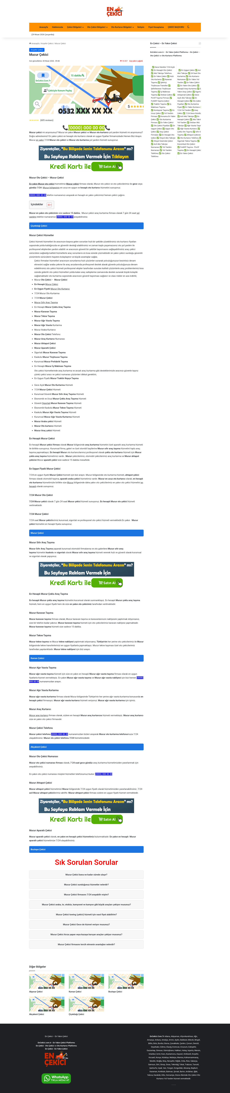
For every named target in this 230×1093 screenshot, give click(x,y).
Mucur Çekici (37, 533)
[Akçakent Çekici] (46, 1004)
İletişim (140, 27)
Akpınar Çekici (36, 992)
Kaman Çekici (37, 658)
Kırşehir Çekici (47, 43)
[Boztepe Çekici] (126, 981)
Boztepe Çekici (38, 849)
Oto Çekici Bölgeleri (96, 27)
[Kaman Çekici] (86, 981)
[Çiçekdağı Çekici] (86, 1004)
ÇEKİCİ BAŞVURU (176, 27)
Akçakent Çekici (39, 747)
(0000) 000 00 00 (86, 128)
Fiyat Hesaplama (156, 27)
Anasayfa (43, 27)
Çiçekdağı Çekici (39, 225)
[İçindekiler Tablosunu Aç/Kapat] (47, 204)
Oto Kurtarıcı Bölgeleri (121, 27)
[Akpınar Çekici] (46, 981)
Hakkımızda (57, 27)
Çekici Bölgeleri (74, 27)
